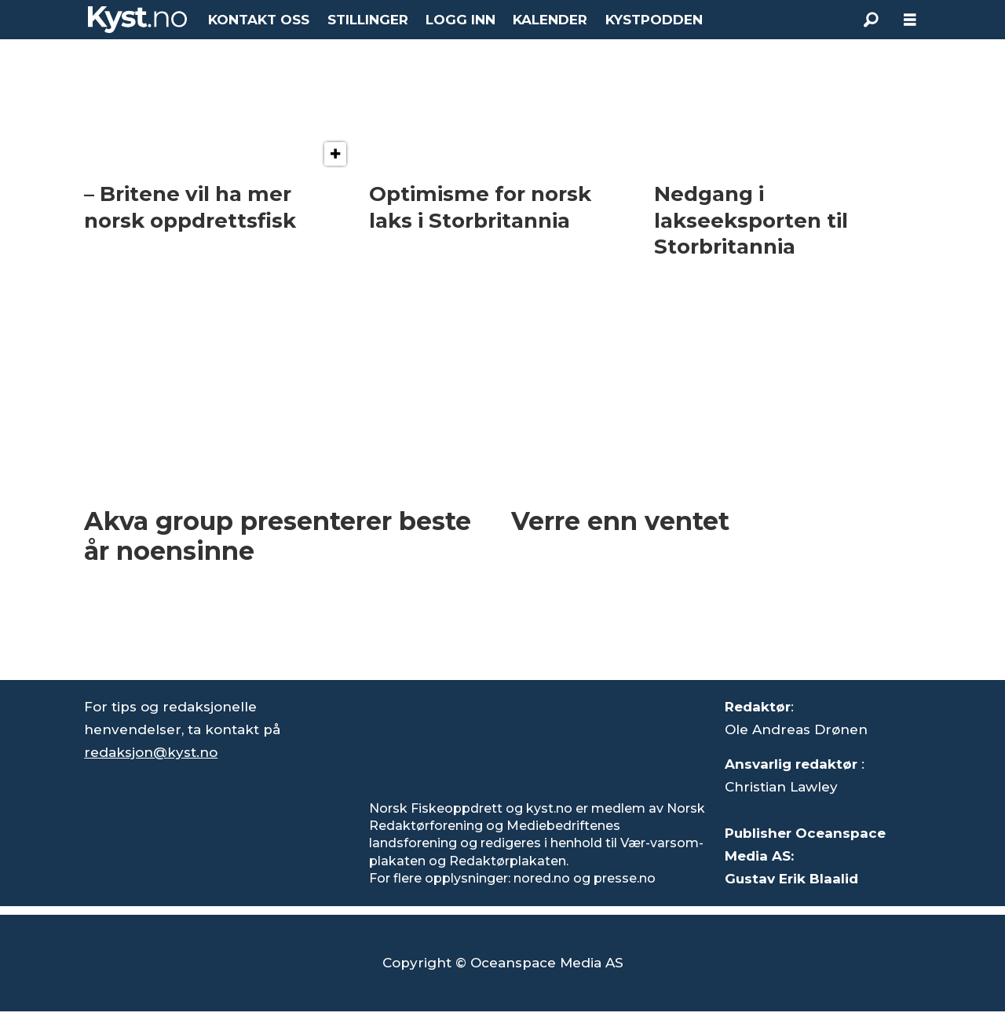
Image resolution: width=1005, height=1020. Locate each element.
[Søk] (870, 19)
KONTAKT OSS (258, 19)
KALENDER (550, 19)
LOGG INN (460, 19)
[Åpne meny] (910, 20)
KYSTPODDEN (654, 19)
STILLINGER (367, 19)
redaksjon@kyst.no (150, 752)
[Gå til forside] (137, 19)
